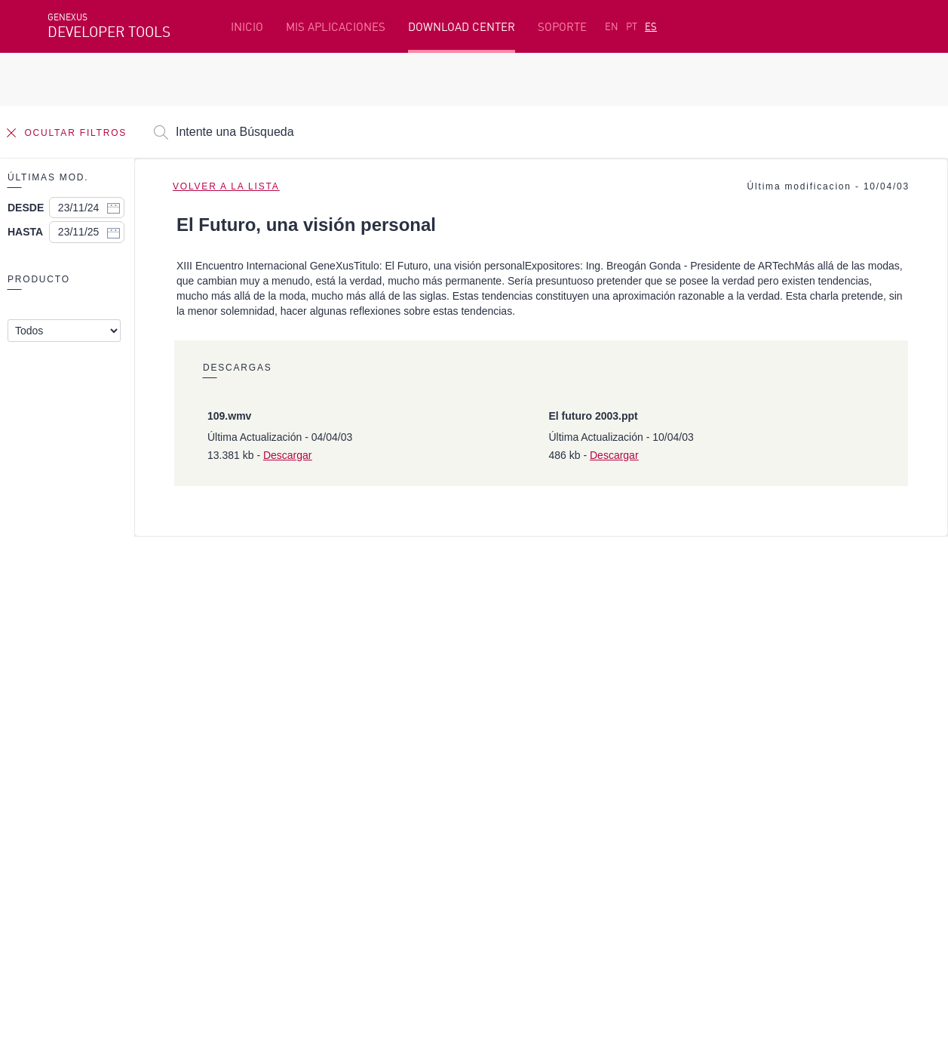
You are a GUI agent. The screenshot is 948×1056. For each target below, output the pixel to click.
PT (631, 26)
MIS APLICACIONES (335, 27)
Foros (711, 778)
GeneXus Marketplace (395, 778)
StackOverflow (336, 881)
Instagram (127, 881)
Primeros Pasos (90, 754)
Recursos (720, 731)
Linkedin (180, 881)
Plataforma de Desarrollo (406, 731)
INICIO (247, 27)
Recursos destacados (103, 731)
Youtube (273, 881)
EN (611, 26)
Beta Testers (83, 778)
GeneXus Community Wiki (404, 801)
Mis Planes (77, 801)
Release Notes (734, 801)
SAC (706, 754)
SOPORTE (562, 27)
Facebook (70, 881)
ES (651, 26)
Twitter (227, 881)
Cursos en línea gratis (395, 754)
